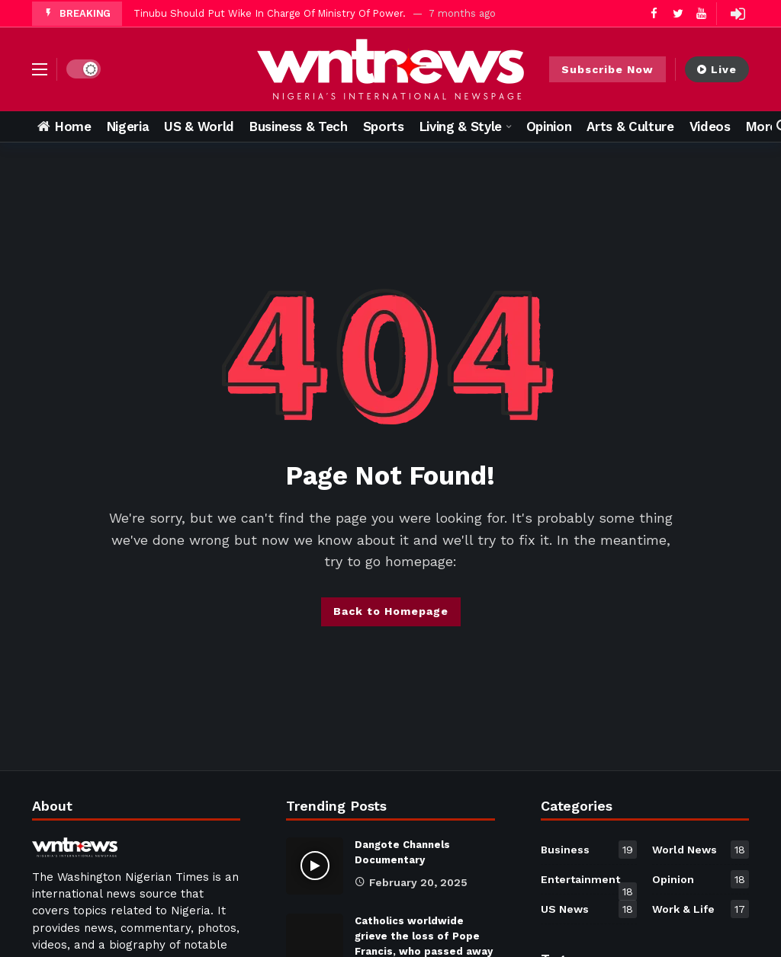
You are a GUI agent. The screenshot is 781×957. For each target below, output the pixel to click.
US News (589, 909)
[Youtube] (701, 13)
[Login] (737, 13)
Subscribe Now (607, 69)
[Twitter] (677, 13)
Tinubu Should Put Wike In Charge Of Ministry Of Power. (269, 13)
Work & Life (700, 909)
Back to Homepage (390, 611)
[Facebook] (654, 13)
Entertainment (589, 882)
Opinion (700, 879)
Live (717, 69)
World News (700, 849)
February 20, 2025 (411, 882)
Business (589, 849)
